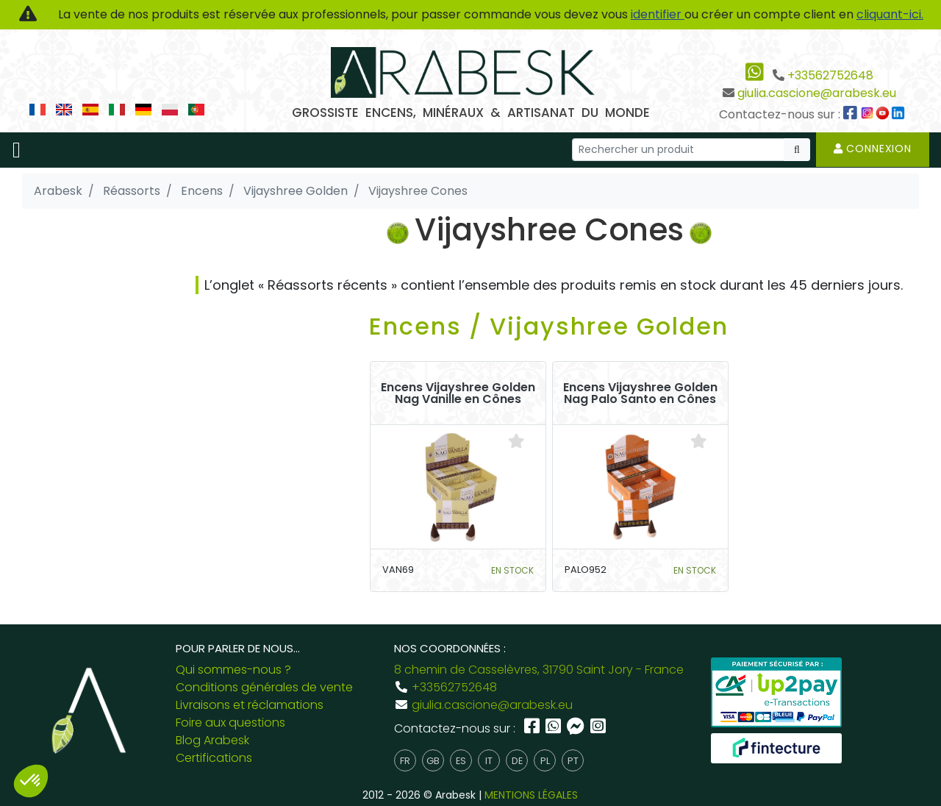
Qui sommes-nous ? (233, 669)
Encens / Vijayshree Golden (549, 326)
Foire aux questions (230, 722)
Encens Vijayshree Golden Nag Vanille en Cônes (458, 393)
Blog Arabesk (212, 740)
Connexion (873, 148)
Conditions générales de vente (264, 687)
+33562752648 (830, 75)
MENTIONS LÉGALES (531, 795)
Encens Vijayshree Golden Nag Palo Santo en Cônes (640, 393)
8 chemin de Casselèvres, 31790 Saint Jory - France (539, 669)
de (517, 761)
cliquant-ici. (889, 14)
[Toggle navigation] (16, 150)
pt (573, 761)
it (489, 761)
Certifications (214, 757)
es (461, 761)
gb (433, 761)
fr (405, 761)
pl (545, 761)
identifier (657, 14)
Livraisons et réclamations (249, 704)
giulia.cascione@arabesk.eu (816, 93)
